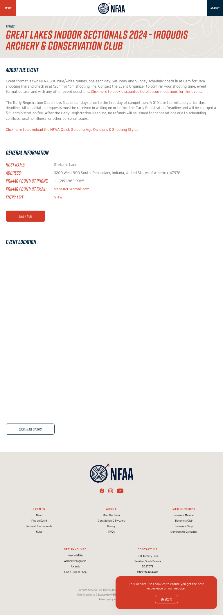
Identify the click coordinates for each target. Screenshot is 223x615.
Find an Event (39, 520)
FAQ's (111, 531)
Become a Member (184, 515)
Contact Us (148, 549)
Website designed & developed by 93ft (96, 594)
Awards (75, 566)
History (111, 526)
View (58, 197)
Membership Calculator (183, 531)
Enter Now (25, 216)
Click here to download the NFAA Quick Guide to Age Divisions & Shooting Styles (72, 129)
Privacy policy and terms (111, 599)
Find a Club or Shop (75, 572)
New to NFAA (75, 555)
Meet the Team (111, 515)
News (39, 515)
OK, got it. (166, 599)
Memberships (183, 509)
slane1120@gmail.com (71, 189)
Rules (39, 531)
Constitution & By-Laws (111, 520)
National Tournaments (39, 526)
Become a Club (184, 520)
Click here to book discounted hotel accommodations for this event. (146, 91)
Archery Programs (75, 560)
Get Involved (75, 549)
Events (39, 509)
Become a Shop (184, 526)
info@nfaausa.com (148, 571)
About (111, 509)
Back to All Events (30, 429)
